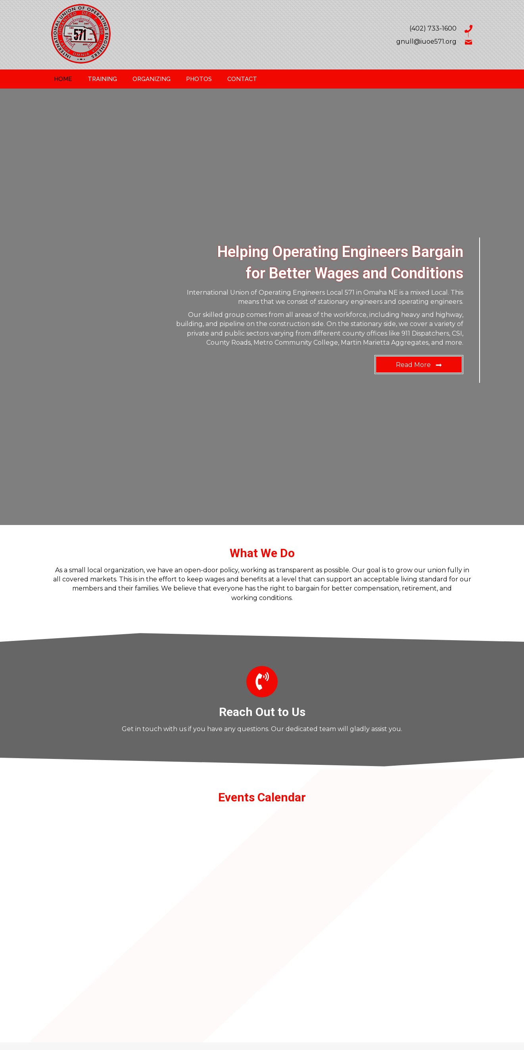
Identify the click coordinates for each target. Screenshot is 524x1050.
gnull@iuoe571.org (426, 41)
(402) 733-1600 (433, 28)
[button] (418, 364)
